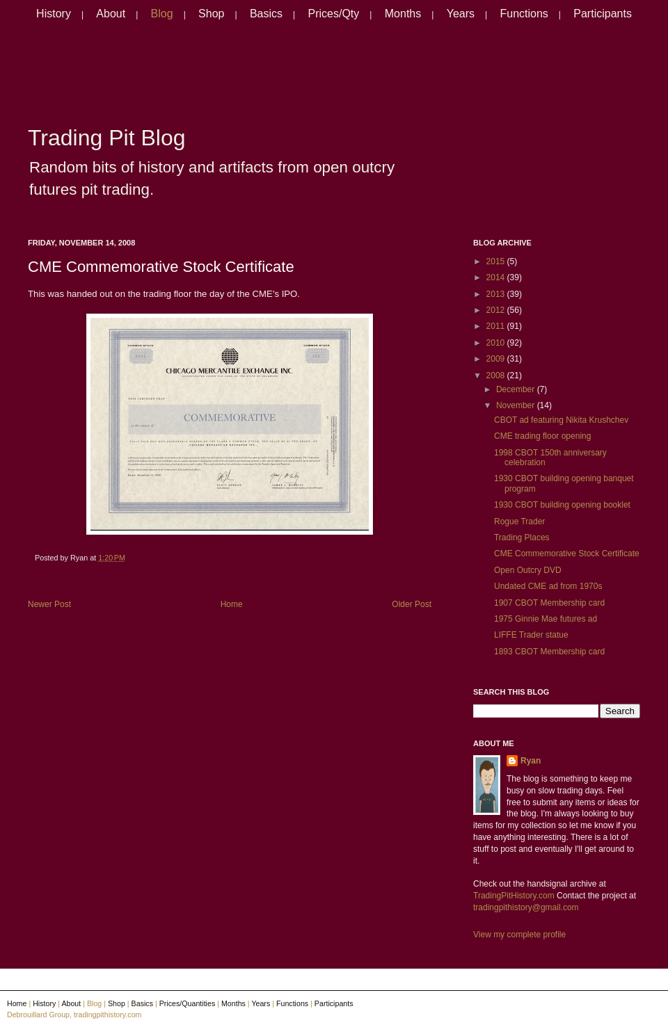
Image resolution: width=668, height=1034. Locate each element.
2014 (496, 277)
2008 (496, 375)
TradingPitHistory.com (514, 895)
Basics (266, 13)
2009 (496, 359)
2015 (496, 261)
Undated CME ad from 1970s (548, 586)
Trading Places (522, 537)
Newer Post (49, 604)
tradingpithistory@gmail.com (526, 907)
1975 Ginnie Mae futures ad (545, 619)
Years (461, 13)
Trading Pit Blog (106, 137)
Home (232, 604)
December (516, 389)
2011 (496, 326)
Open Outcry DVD (528, 570)
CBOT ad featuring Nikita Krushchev (561, 420)
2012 (496, 310)
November (516, 405)
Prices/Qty (334, 13)
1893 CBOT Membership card (549, 651)
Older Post (411, 604)
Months (403, 13)
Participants (602, 13)
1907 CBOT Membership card (549, 603)
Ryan (530, 761)
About (110, 13)
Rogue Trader (519, 521)
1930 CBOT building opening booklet (562, 505)
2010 (496, 343)
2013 (496, 294)
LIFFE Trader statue (531, 635)
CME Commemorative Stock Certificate (161, 266)
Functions (524, 13)
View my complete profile (519, 934)
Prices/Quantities (187, 1003)
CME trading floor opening (542, 436)
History (53, 13)
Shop (211, 13)
